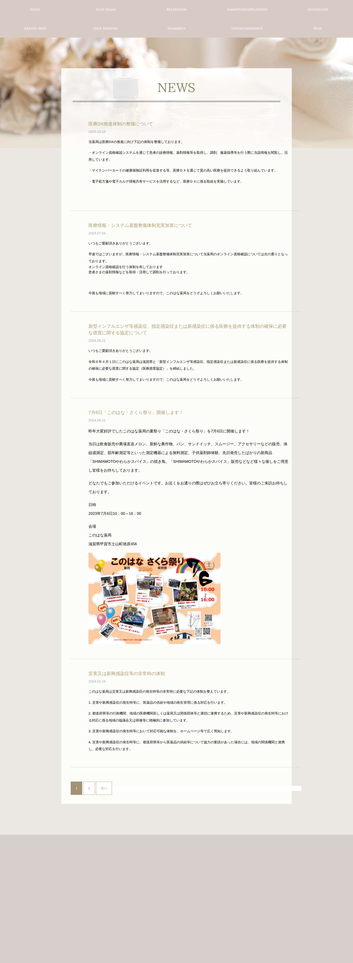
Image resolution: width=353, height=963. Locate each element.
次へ (104, 788)
